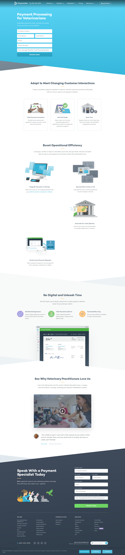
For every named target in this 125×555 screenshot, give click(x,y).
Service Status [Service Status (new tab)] (78, 530)
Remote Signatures (41, 524)
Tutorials (77, 532)
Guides (77, 526)
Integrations (78, 522)
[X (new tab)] (45, 543)
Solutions (59, 3)
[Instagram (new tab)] (38, 543)
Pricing (81, 3)
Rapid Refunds (40, 526)
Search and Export (41, 532)
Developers (70, 3)
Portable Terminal (21, 525)
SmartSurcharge (21, 531)
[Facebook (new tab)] (35, 543)
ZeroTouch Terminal (22, 523)
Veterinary (58, 522)
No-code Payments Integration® (22, 521)
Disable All (96, 551)
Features (49, 3)
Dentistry (58, 524)
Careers (98, 528)
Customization (40, 522)
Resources (89, 3)
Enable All (107, 551)
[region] (62, 551)
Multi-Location (40, 528)
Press (95, 530)
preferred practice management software (40, 192)
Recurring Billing (21, 536)
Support (77, 528)
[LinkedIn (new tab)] (42, 543)
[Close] (122, 551)
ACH (18, 529)
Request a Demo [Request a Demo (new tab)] (98, 522)
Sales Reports (40, 530)
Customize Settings (84, 551)
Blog (76, 524)
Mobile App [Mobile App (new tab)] (39, 534)
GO (106, 543)
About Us (96, 526)
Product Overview (79, 520)
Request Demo (105, 3)
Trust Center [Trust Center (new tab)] (97, 520)
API (76, 534)
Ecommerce (39, 520)
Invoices (19, 527)
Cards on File (20, 534)
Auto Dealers (59, 520)
